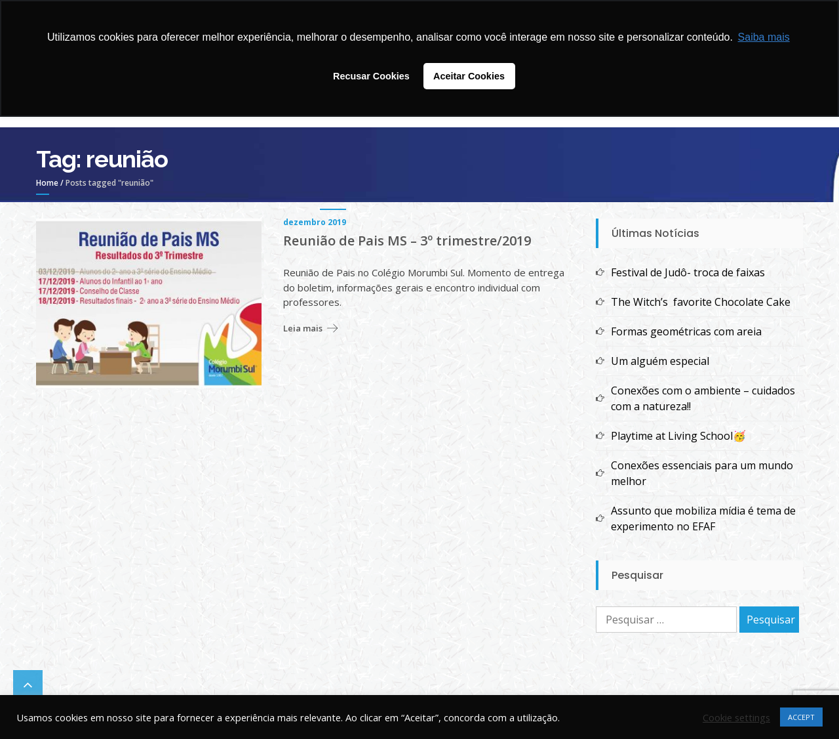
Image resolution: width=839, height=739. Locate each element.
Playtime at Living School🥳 (678, 436)
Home (47, 182)
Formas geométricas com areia (686, 331)
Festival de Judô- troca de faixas (688, 272)
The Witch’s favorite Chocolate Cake (700, 302)
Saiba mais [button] (764, 37)
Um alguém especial (660, 361)
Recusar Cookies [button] (371, 76)
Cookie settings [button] (736, 717)
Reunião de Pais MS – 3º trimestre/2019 (407, 241)
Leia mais (302, 328)
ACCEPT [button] (801, 717)
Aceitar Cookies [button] (469, 76)
